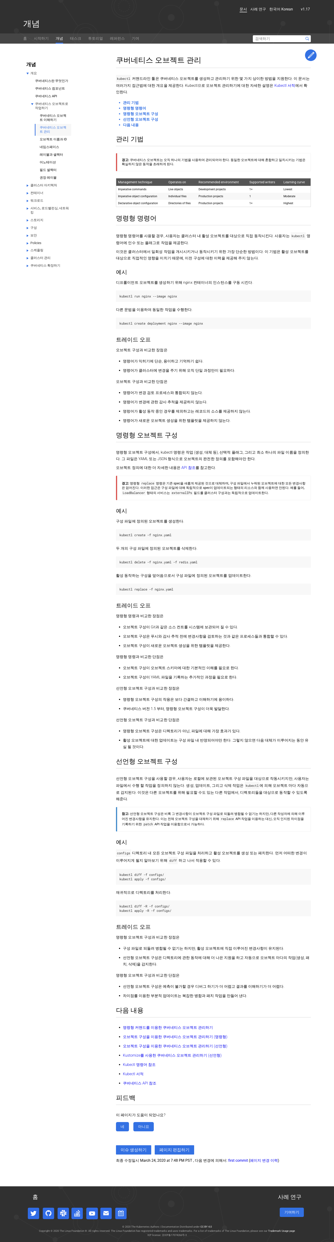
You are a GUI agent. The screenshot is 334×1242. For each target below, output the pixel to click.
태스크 (75, 38)
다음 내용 (131, 125)
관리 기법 (131, 102)
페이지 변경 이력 (264, 1160)
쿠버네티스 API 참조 (139, 1083)
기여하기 (291, 1212)
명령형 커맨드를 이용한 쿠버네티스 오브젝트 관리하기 (168, 1027)
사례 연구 (251, 9)
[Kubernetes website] (44, 10)
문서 (236, 9)
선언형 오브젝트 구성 (140, 119)
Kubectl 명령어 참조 (139, 1064)
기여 (135, 38)
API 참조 (188, 467)
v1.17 (301, 9)
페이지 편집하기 (174, 1150)
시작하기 (41, 38)
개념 (59, 38)
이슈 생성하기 (134, 1150)
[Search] (282, 38)
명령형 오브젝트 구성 (140, 114)
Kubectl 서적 (284, 85)
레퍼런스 (117, 38)
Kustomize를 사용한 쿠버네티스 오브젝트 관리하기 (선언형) (172, 1055)
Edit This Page (311, 55)
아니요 (143, 1126)
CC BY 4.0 (206, 1226)
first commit (238, 1160)
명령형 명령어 (134, 108)
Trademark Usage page (281, 1230)
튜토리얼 (95, 38)
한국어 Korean (276, 9)
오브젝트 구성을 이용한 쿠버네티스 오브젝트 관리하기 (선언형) (175, 1046)
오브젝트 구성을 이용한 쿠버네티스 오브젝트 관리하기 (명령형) (175, 1037)
